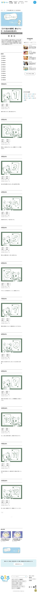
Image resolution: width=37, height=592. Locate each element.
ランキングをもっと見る (30, 73)
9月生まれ (4, 73)
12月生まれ (4, 79)
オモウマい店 (14, 581)
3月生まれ (4, 60)
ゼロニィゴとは (31, 575)
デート (23, 586)
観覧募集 (21, 579)
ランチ (17, 579)
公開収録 (18, 588)
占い (2, 512)
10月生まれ (4, 75)
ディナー (24, 581)
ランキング (15, 1)
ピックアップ (21, 1)
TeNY (21, 584)
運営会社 (30, 577)
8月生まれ (4, 71)
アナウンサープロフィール (16, 586)
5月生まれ (4, 64)
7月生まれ (4, 69)
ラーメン (19, 581)
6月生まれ (4, 66)
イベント (26, 1)
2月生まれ (4, 58)
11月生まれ (4, 77)
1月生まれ (3, 56)
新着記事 (10, 1)
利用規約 (30, 580)
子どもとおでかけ (15, 584)
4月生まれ (4, 62)
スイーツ (14, 588)
